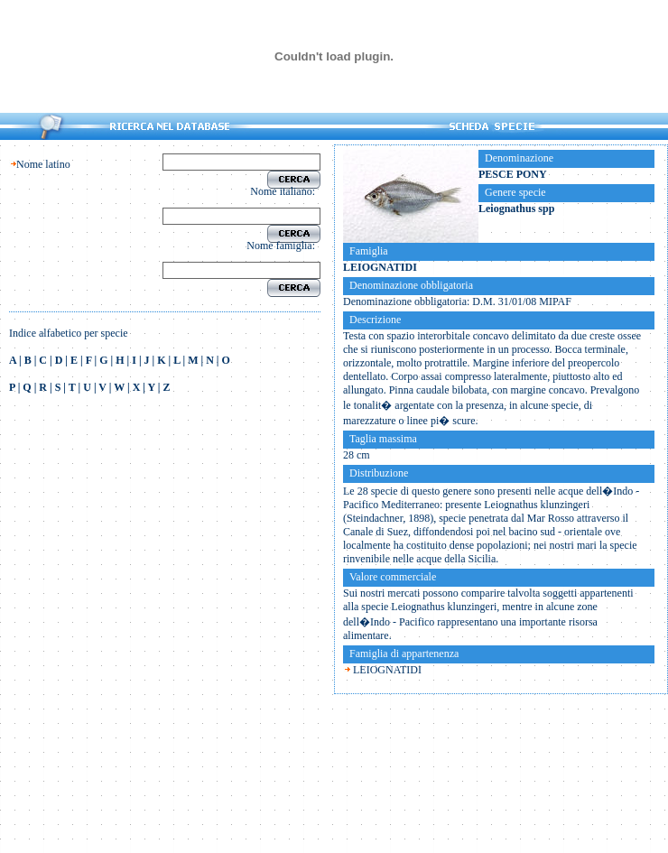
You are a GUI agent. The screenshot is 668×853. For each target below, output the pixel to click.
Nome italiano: (285, 191)
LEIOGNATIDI (387, 669)
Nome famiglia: (283, 245)
